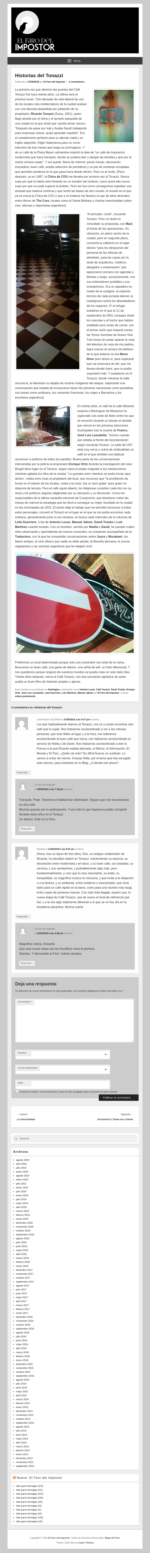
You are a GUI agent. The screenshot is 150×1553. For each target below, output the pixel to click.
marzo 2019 (22, 1211)
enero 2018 (22, 1266)
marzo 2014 (22, 1446)
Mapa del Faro (112, 1538)
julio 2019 (21, 1199)
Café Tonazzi (103, 689)
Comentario (25, 1001)
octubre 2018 (23, 1230)
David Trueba (118, 689)
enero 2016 (22, 1360)
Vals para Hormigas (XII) (29, 1501)
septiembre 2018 (25, 1234)
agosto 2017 (22, 1285)
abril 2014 (21, 1442)
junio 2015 (21, 1387)
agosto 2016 (22, 1332)
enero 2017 (22, 1313)
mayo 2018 (22, 1250)
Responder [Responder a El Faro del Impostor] (27, 829)
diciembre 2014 (24, 1411)
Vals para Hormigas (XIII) (29, 1497)
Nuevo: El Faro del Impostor (39, 1477)
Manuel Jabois (85, 693)
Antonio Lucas (87, 689)
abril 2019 (21, 1207)
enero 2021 (22, 1187)
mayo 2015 (22, 1391)
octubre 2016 (23, 1324)
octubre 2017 (23, 1277)
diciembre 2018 (24, 1222)
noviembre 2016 (24, 1320)
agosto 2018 (22, 1238)
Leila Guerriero (53, 693)
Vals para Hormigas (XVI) (29, 1486)
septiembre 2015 (25, 1375)
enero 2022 (22, 1179)
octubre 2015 (23, 1372)
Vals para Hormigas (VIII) (29, 1517)
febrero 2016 (23, 1356)
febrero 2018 (23, 1262)
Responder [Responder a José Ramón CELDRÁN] (23, 772)
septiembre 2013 (25, 1466)
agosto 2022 (22, 1175)
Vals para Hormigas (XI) (29, 1505)
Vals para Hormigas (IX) (29, 1513)
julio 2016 (21, 1336)
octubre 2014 (23, 1418)
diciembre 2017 (24, 1270)
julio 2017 (21, 1289)
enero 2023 (22, 1171)
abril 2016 (21, 1348)
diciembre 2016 (24, 1317)
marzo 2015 (22, 1399)
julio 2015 (21, 1383)
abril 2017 (21, 1301)
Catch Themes (86, 1542)
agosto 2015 (22, 1379)
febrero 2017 (23, 1309)
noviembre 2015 (24, 1368)
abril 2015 (21, 1395)
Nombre (22, 1052)
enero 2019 (22, 1218)
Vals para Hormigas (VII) (29, 1521)
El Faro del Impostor (54, 82)
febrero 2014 (23, 1450)
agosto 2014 (22, 1426)
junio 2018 (21, 1246)
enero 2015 (22, 1407)
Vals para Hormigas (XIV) (29, 1493)
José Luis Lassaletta (32, 693)
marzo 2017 (22, 1305)
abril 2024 (21, 1163)
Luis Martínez (69, 693)
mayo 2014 (22, 1438)
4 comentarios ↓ (77, 82)
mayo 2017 (22, 1297)
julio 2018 (21, 1242)
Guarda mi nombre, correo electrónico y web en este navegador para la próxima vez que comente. (69, 1092)
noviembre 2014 (24, 1415)
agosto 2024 (22, 1160)
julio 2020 (21, 1191)
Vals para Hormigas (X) (28, 1509)
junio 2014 (21, 1434)
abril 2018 (21, 1254)
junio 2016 (21, 1340)
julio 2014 (21, 1430)
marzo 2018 (22, 1258)
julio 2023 (21, 1167)
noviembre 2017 (24, 1273)
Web (20, 1082)
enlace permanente (25, 696)
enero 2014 (22, 1454)
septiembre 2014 (25, 1422)
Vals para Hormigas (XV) (29, 1490)
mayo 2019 (22, 1203)
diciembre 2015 (24, 1364)
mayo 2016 (22, 1344)
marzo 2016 (22, 1352)
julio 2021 (21, 1183)
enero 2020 (22, 1195)
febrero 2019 (23, 1215)
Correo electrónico (28, 1067)
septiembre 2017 (25, 1281)
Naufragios (54, 689)
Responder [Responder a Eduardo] (23, 916)
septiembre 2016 (25, 1328)
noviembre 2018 (24, 1226)
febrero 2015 (23, 1403)
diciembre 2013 (24, 1458)
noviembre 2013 (24, 1462)
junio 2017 (21, 1293)
